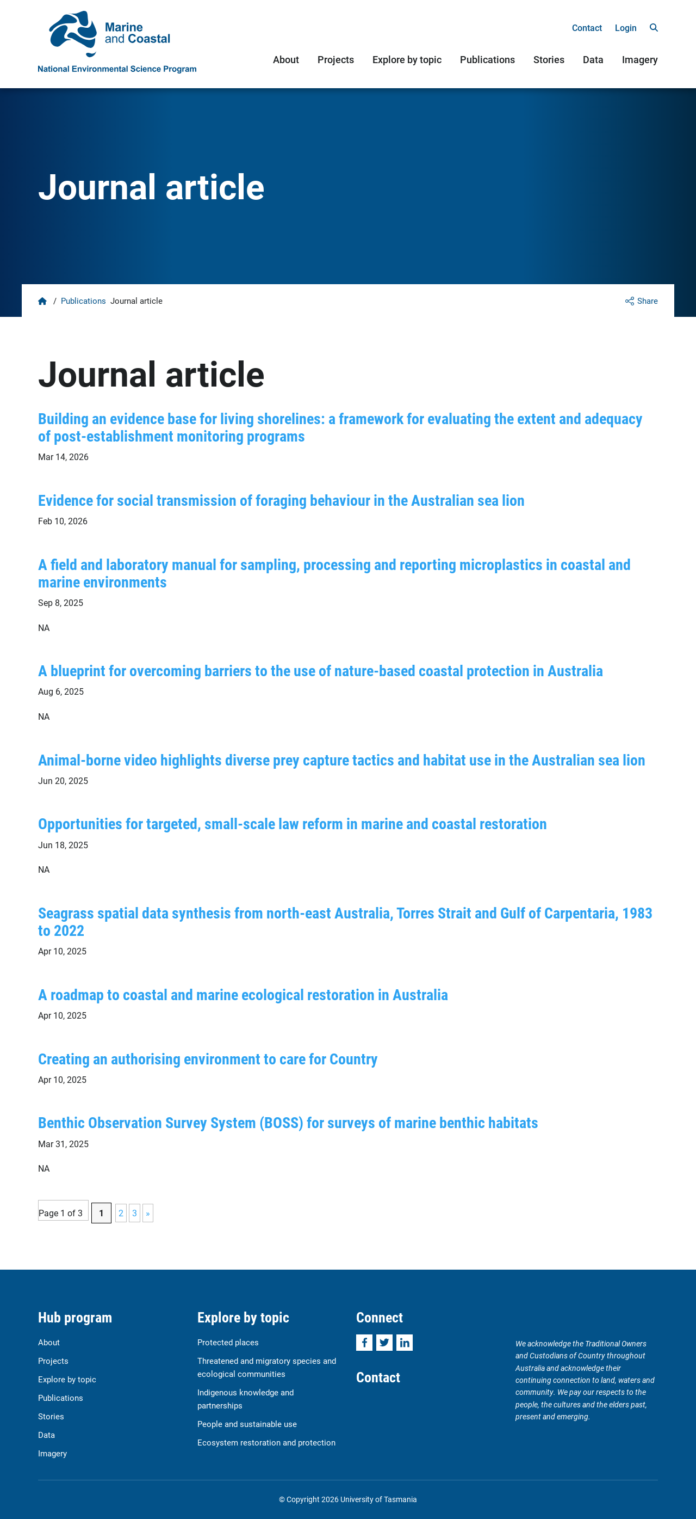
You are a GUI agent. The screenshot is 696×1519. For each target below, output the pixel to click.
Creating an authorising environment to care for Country (208, 1058)
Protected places (228, 1342)
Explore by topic (407, 59)
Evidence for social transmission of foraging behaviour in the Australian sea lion (281, 499)
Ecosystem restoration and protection (266, 1442)
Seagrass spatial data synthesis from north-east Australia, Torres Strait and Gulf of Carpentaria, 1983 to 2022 (345, 921)
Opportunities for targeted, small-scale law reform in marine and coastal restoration (292, 823)
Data (593, 59)
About (286, 59)
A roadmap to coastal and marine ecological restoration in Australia (243, 994)
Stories (548, 59)
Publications (487, 59)
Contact (587, 27)
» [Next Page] (148, 1212)
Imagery (640, 59)
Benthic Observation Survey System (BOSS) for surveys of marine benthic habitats (288, 1122)
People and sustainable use (247, 1423)
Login (626, 27)
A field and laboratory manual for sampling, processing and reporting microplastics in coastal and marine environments (334, 573)
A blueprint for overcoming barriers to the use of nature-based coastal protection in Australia (320, 670)
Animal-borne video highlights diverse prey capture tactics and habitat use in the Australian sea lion (341, 759)
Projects (336, 59)
